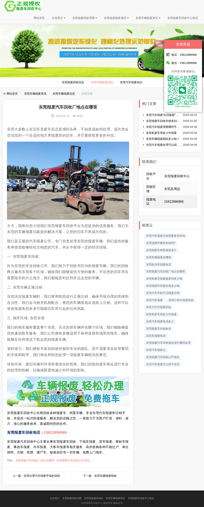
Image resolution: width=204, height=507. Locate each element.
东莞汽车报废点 (156, 349)
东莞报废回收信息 (73, 82)
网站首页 (39, 18)
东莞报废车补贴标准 (158, 328)
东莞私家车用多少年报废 (161, 132)
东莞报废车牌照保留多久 (161, 250)
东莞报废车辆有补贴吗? (161, 243)
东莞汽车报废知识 (131, 82)
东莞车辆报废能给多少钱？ (162, 138)
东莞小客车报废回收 (181, 300)
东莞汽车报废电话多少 (160, 321)
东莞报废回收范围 (84, 18)
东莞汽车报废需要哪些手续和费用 (163, 126)
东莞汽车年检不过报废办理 (162, 293)
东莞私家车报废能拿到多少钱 (164, 278)
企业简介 (58, 18)
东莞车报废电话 (156, 335)
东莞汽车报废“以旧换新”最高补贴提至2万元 (163, 114)
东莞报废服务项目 (116, 18)
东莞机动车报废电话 (158, 264)
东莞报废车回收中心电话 (182, 18)
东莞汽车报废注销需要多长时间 (165, 235)
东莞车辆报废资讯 (148, 18)
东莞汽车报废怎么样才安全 (162, 364)
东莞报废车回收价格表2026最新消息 (163, 120)
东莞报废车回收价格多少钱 (162, 285)
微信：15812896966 (181, 63)
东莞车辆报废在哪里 (158, 257)
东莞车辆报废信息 (102, 82)
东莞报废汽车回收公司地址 (73, 460)
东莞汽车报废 (154, 300)
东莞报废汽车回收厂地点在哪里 (34, 460)
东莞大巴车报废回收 (158, 307)
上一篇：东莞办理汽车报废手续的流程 (36, 475)
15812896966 (55, 433)
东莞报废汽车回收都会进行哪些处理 (168, 342)
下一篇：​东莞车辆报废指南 (100, 475)
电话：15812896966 (181, 54)
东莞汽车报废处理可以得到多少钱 (163, 144)
